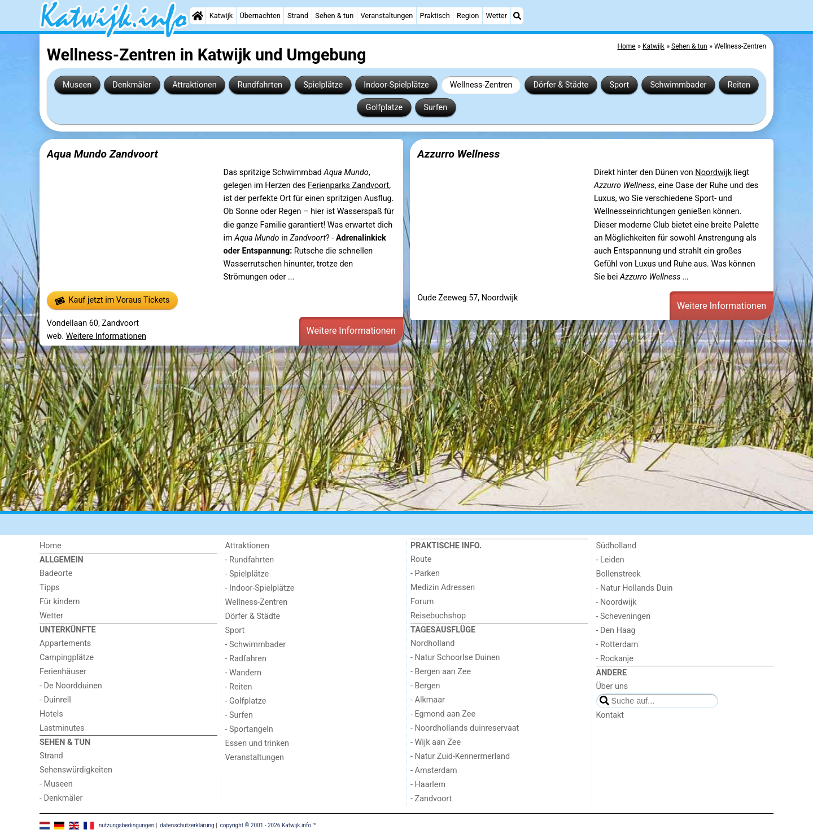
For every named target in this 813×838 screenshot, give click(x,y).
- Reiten (238, 687)
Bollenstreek (618, 574)
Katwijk (221, 15)
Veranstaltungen (386, 15)
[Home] (198, 15)
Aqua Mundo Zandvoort (102, 153)
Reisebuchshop (438, 616)
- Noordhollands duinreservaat (464, 728)
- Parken (425, 573)
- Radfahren (245, 659)
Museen (77, 85)
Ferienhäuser (63, 671)
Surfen (435, 107)
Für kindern (60, 601)
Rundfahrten (260, 85)
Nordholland (432, 643)
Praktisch (435, 15)
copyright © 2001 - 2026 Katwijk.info (266, 825)
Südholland (616, 546)
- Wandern (243, 673)
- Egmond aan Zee (442, 714)
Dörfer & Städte (561, 85)
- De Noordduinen (71, 686)
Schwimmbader (678, 85)
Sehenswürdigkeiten (76, 770)
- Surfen (239, 715)
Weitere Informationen (106, 336)
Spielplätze (323, 85)
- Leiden (610, 560)
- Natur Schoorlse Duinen (455, 657)
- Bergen (425, 686)
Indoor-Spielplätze (396, 85)
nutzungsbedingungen (127, 825)
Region (468, 15)
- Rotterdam (617, 644)
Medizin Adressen (442, 587)
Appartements (65, 643)
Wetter (496, 15)
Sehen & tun (334, 15)
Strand (297, 15)
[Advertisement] (378, 428)
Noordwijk (713, 172)
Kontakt (610, 715)
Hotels (51, 714)
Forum (422, 601)
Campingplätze (67, 657)
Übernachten (259, 15)
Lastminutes (62, 728)
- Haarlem (427, 784)
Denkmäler (131, 85)
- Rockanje (614, 659)
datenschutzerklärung (187, 825)
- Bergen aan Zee (440, 671)
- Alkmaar (427, 700)
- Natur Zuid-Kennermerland (460, 756)
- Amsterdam (433, 770)
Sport (619, 85)
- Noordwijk (616, 602)
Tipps (50, 587)
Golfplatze (384, 107)
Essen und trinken (257, 743)
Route (420, 559)
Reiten (739, 85)
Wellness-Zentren (481, 85)
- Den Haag (616, 630)
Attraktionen (194, 85)
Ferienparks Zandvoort (348, 185)
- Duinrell (55, 700)
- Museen (56, 784)
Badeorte (56, 573)
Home (51, 546)
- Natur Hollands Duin (634, 588)
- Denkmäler (61, 798)
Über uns (612, 686)
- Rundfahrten (249, 560)
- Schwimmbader (255, 644)
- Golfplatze (245, 701)
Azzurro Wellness (458, 153)
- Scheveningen (623, 616)
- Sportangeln (249, 729)
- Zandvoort (431, 799)
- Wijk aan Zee (435, 742)
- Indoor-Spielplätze (260, 588)
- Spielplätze (247, 574)
